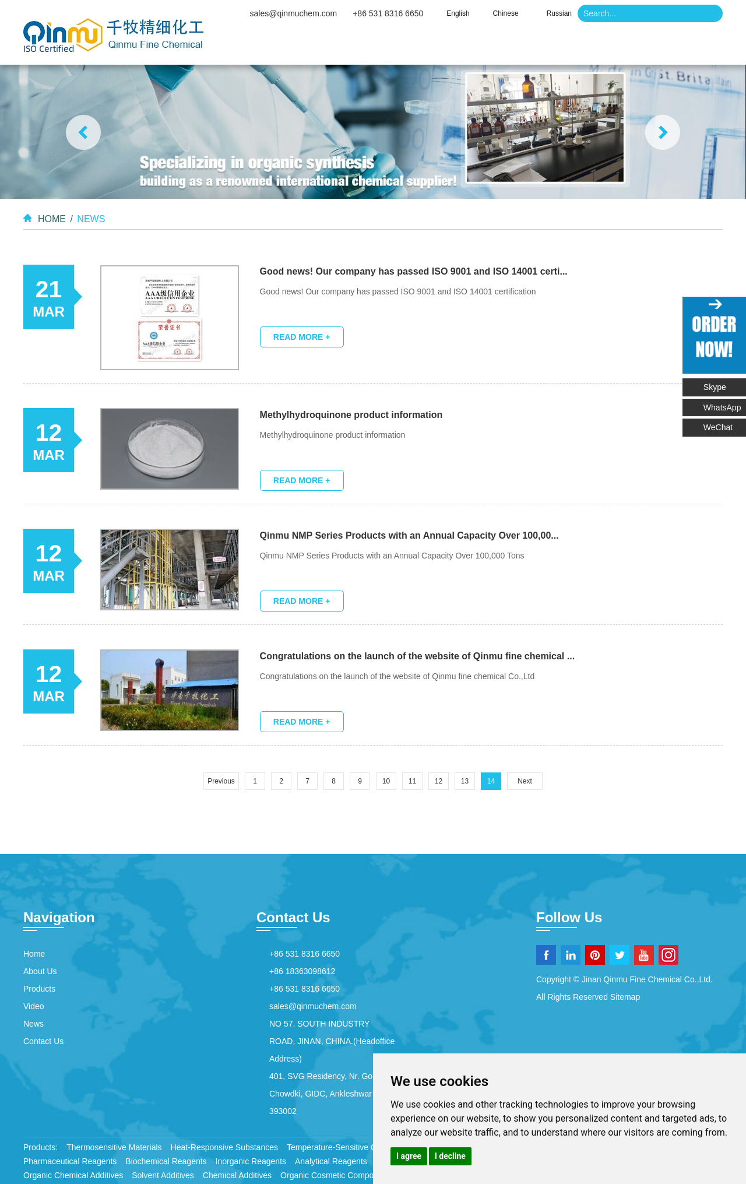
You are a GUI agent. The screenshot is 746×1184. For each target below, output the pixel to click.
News (562, 46)
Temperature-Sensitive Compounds (350, 1146)
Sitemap (625, 995)
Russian (559, 13)
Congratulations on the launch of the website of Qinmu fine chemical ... (418, 655)
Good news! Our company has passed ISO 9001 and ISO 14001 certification (399, 291)
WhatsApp (723, 407)
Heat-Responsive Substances (224, 1146)
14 (491, 780)
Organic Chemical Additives (73, 1174)
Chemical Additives (237, 1174)
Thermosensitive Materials (113, 1146)
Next (525, 780)
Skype (715, 387)
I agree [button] (408, 1156)
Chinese (506, 13)
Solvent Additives (163, 1174)
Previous (221, 780)
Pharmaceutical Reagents (70, 1160)
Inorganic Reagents (251, 1160)
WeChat (725, 424)
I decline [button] (450, 1156)
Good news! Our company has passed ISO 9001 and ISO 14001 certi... (414, 271)
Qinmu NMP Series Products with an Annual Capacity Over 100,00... (410, 534)
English (457, 13)
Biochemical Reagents (165, 1160)
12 (438, 780)
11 (412, 780)
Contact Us (639, 46)
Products (424, 46)
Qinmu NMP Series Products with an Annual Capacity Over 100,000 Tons (393, 554)
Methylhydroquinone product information (352, 414)
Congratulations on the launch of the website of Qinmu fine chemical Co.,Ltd (398, 675)
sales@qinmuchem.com (293, 13)
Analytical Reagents (331, 1160)
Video (497, 46)
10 (386, 780)
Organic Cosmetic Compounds (336, 1174)
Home (270, 46)
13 (465, 780)
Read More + (302, 336)
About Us (343, 46)
